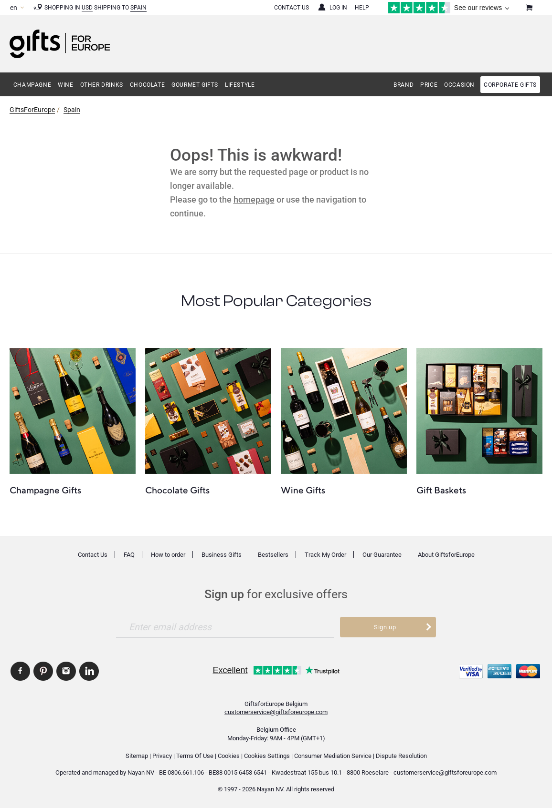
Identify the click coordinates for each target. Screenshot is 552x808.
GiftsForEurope (32, 109)
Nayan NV (140, 772)
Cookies (229, 755)
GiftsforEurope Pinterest (43, 671)
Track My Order (325, 554)
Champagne (32, 85)
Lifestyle (240, 85)
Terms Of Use (194, 755)
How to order (168, 554)
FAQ (129, 554)
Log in (338, 7)
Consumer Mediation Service (333, 755)
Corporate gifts (510, 85)
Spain (138, 7)
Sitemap (137, 755)
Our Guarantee (382, 554)
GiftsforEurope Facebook (20, 671)
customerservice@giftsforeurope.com (276, 712)
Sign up (385, 627)
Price (428, 85)
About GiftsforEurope (446, 554)
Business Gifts (222, 554)
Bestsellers (273, 554)
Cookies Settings (267, 755)
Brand (403, 85)
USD (87, 7)
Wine (65, 85)
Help (362, 7)
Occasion (459, 85)
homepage (254, 199)
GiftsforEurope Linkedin (89, 671)
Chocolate (147, 85)
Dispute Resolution (401, 755)
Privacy (162, 755)
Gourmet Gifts (194, 85)
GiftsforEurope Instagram (66, 671)
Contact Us (291, 7)
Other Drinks (101, 85)
